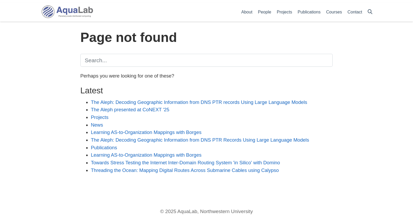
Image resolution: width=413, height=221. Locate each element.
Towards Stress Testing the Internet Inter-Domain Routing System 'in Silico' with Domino (185, 162)
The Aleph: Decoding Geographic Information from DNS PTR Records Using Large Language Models (200, 140)
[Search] (370, 12)
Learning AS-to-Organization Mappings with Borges (146, 132)
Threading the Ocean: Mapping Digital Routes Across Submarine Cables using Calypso (185, 170)
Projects (100, 117)
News (97, 125)
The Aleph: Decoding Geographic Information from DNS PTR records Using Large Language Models (199, 102)
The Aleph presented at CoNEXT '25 (130, 109)
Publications (104, 147)
